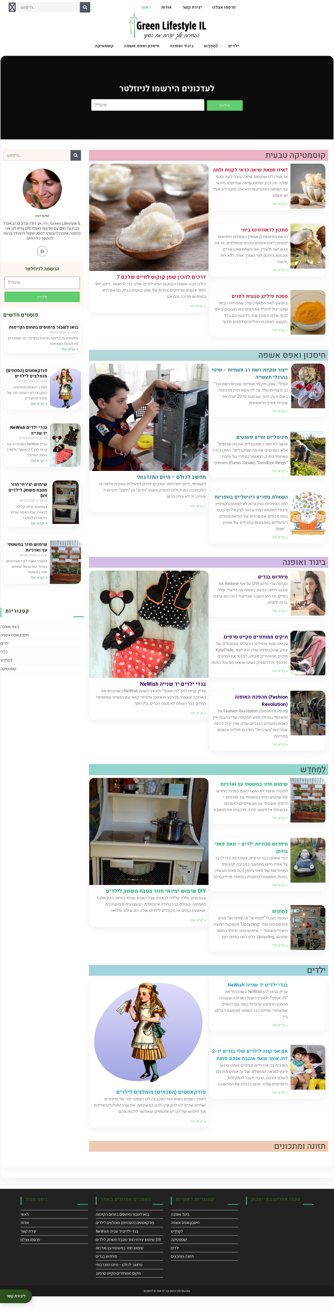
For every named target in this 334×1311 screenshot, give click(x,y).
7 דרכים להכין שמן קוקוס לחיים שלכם (161, 277)
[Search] (85, 7)
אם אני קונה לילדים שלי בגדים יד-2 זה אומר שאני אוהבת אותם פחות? (251, 1073)
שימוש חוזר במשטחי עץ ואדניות (27, 555)
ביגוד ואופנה (182, 46)
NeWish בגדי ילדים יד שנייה (27, 439)
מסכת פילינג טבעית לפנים (257, 303)
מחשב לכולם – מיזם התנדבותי (171, 484)
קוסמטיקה (104, 46)
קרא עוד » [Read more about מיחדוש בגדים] (280, 625)
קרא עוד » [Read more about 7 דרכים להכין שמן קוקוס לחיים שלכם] (198, 306)
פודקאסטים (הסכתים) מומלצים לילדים (28, 382)
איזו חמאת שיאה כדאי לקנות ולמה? (254, 173)
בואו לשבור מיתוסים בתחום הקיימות (50, 330)
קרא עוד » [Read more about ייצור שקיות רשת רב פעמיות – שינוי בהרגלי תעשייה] (280, 418)
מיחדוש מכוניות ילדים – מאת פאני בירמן (254, 862)
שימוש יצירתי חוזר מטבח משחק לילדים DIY (27, 498)
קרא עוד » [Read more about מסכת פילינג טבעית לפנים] (280, 337)
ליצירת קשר (16, 1296)
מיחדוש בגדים (271, 591)
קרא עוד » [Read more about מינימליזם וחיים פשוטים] (280, 478)
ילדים (233, 46)
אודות (166, 7)
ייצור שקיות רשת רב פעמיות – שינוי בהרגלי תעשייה (253, 380)
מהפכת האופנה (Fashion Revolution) (259, 715)
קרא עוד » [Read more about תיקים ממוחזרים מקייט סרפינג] (280, 685)
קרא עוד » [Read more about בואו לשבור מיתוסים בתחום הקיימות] (69, 354)
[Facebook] (42, 251)
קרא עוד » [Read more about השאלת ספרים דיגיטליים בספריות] (280, 552)
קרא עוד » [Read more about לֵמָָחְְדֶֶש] (280, 960)
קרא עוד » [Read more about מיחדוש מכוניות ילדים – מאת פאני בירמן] (280, 899)
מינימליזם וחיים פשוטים (259, 444)
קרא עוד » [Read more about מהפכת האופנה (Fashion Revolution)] (280, 759)
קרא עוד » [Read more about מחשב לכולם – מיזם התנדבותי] (198, 513)
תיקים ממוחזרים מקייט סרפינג (252, 651)
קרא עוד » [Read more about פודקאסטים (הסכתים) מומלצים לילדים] (38, 414)
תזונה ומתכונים (182, 1271)
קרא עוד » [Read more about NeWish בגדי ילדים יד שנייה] (38, 468)
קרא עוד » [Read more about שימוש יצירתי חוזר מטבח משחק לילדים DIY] (38, 531)
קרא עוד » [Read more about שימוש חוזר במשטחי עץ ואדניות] (38, 585)
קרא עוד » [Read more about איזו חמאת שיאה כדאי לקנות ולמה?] (280, 211)
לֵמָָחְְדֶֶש (211, 46)
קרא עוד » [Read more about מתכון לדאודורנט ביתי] (280, 277)
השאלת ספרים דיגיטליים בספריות (259, 507)
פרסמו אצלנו (224, 7)
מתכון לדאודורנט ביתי (262, 237)
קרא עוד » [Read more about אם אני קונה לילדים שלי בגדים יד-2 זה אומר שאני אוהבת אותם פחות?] (280, 1114)
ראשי (146, 7)
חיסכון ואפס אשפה (141, 46)
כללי (4, 660)
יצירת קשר (192, 7)
